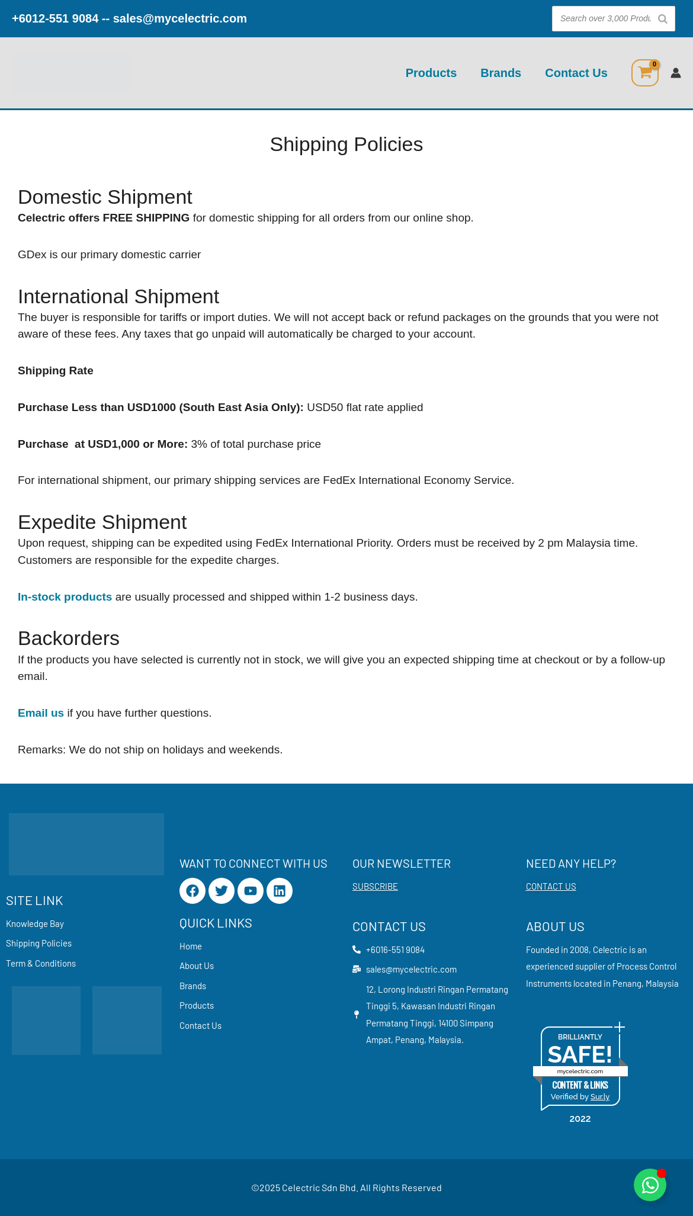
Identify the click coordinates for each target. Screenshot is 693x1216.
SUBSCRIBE (375, 886)
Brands (500, 72)
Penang (626, 983)
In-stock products (65, 597)
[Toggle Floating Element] (650, 1185)
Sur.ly (600, 1096)
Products (431, 72)
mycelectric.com (580, 1071)
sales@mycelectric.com (180, 18)
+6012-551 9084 (55, 18)
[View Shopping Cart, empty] (645, 72)
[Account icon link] (675, 73)
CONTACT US (551, 886)
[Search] (663, 19)
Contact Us (576, 72)
